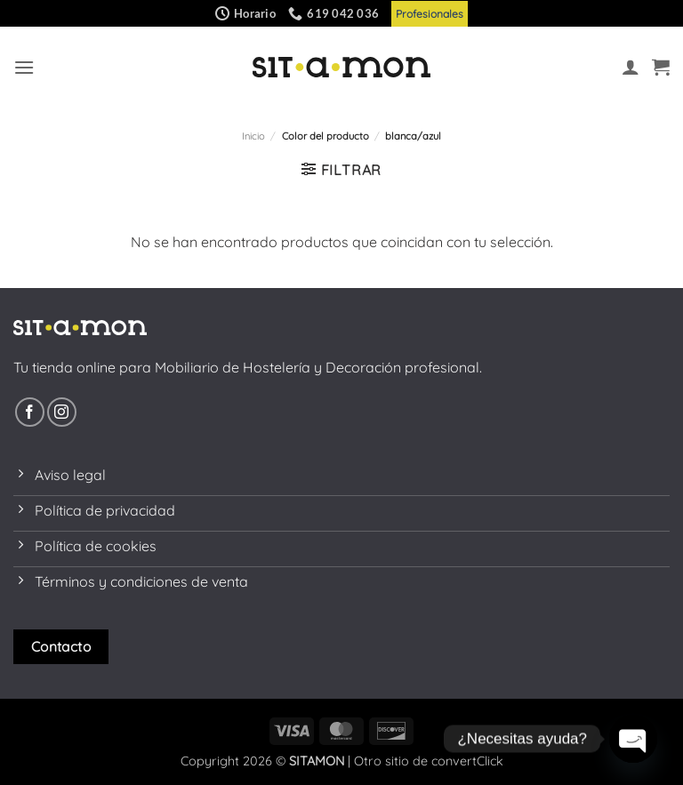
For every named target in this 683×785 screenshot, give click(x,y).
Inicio (253, 136)
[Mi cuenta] (630, 66)
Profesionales (429, 13)
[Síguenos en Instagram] (61, 412)
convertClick (467, 761)
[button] (24, 67)
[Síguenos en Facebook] (29, 412)
